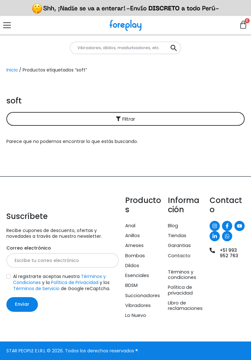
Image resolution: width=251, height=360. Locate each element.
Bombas (135, 255)
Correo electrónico (28, 248)
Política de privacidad (180, 290)
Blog (173, 225)
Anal (130, 225)
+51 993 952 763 (229, 253)
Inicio (12, 70)
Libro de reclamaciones (185, 305)
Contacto (179, 255)
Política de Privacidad (74, 282)
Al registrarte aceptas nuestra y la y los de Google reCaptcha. (61, 282)
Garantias (179, 245)
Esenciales (137, 275)
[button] (125, 119)
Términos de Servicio (36, 288)
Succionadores (142, 295)
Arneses (134, 245)
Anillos (132, 235)
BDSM (131, 285)
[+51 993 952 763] (212, 250)
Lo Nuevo (135, 315)
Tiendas (177, 235)
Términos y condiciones (182, 275)
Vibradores (138, 305)
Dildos (132, 265)
